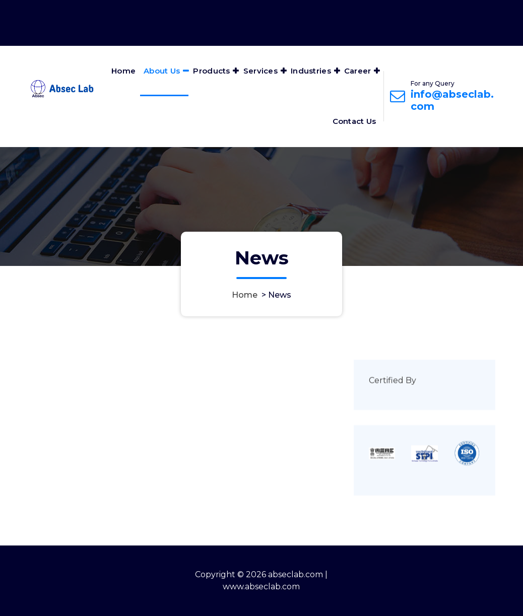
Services (260, 71)
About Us (162, 71)
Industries (311, 71)
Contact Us (354, 121)
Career (357, 71)
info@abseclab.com (452, 100)
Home (123, 71)
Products (211, 71)
